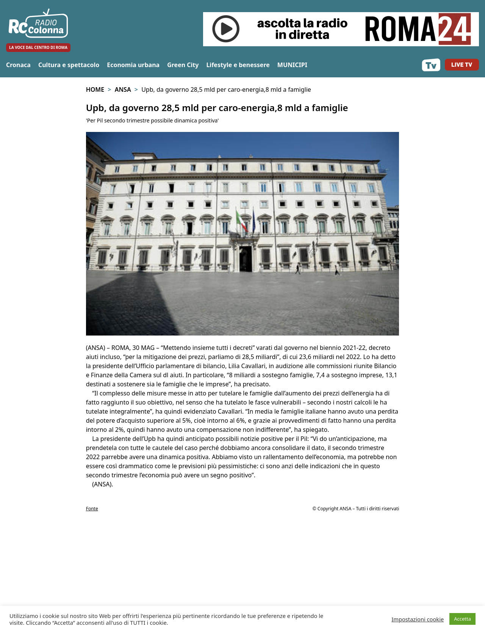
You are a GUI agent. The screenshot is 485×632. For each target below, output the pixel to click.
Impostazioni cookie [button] (417, 619)
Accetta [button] (462, 618)
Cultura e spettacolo (68, 65)
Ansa (123, 89)
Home (95, 89)
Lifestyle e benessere (237, 65)
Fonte (92, 508)
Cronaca (18, 65)
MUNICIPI (292, 65)
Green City (183, 65)
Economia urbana (133, 65)
